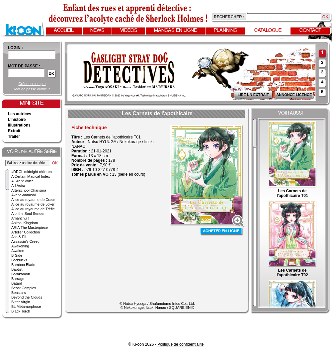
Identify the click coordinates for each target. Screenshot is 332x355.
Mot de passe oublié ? (32, 89)
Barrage (17, 279)
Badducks (19, 260)
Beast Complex (23, 288)
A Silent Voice (22, 181)
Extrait (14, 131)
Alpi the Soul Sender (27, 214)
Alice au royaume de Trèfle (33, 209)
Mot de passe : (24, 66)
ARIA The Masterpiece (29, 227)
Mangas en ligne (175, 30)
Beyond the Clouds (26, 297)
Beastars (18, 293)
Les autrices (19, 114)
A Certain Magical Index (30, 176)
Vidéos (128, 30)
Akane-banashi (23, 195)
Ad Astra (18, 186)
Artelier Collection (25, 232)
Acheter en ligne (221, 231)
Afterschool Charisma (28, 190)
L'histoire (17, 119)
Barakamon (20, 274)
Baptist (17, 269)
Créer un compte (32, 84)
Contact (310, 30)
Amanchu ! (20, 218)
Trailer (14, 136)
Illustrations (19, 125)
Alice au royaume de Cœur (33, 200)
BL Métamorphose (26, 307)
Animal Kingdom (24, 223)
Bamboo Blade (23, 265)
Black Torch (20, 311)
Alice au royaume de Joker (32, 204)
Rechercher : (229, 17)
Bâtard (16, 283)
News (97, 30)
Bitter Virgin (20, 302)
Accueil (64, 30)
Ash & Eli (18, 237)
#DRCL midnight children (31, 172)
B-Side (16, 255)
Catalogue (268, 30)
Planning (225, 30)
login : (15, 47)
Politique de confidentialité (180, 344)
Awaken (17, 251)
